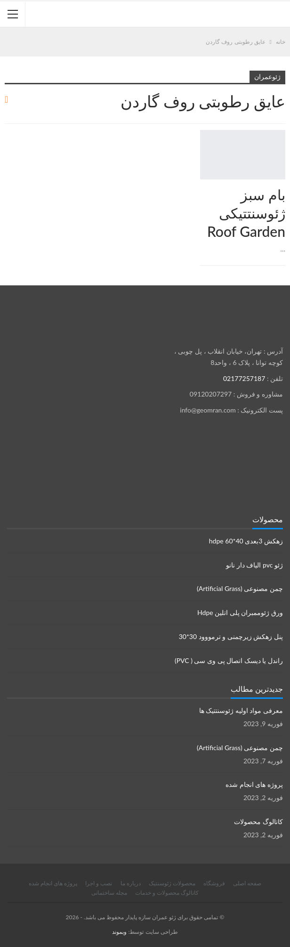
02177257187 (244, 378)
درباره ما (131, 883)
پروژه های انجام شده (254, 784)
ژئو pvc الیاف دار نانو (254, 565)
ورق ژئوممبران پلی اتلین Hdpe (240, 612)
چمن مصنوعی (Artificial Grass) (240, 588)
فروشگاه (214, 883)
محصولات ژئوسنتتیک (282, 131)
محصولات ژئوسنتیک (172, 883)
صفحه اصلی (247, 883)
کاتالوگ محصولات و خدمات (167, 892)
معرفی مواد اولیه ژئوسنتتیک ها (241, 710)
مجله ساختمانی (109, 892)
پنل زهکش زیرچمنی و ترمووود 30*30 (231, 636)
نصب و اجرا (98, 883)
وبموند (119, 931)
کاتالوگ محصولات (258, 821)
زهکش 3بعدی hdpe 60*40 (246, 541)
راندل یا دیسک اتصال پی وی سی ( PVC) (229, 660)
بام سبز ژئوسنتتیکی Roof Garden (246, 213)
